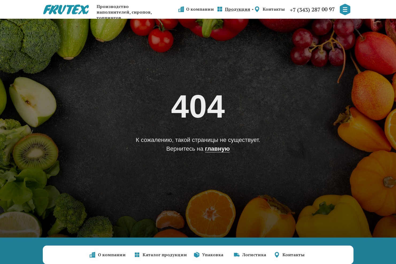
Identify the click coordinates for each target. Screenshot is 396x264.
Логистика (254, 255)
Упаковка (212, 255)
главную (217, 148)
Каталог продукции (165, 255)
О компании (200, 9)
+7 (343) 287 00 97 (312, 10)
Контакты (274, 9)
